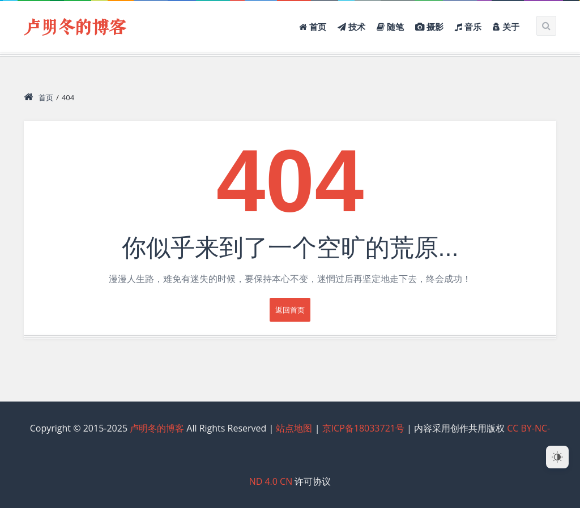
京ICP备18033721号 (363, 428)
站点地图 (294, 428)
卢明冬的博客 (75, 28)
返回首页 (290, 310)
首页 (38, 97)
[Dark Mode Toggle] (557, 457)
